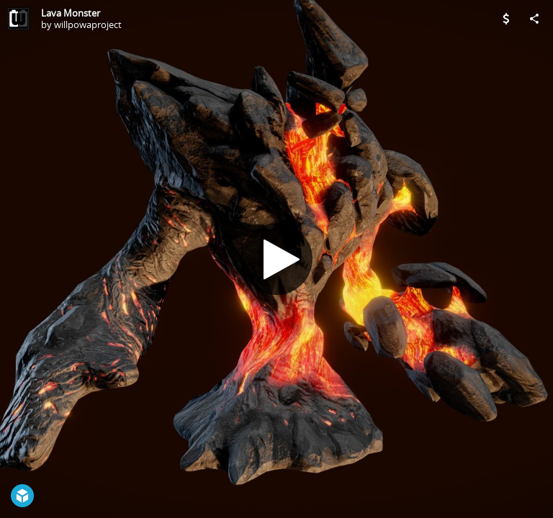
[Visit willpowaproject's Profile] (18, 18)
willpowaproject (88, 24)
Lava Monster (70, 12)
